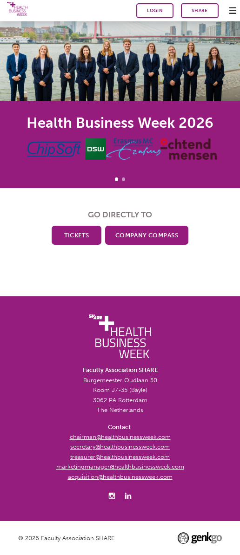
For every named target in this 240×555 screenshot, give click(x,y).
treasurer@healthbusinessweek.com (120, 456)
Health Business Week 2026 (117, 179)
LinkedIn (128, 496)
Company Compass (146, 235)
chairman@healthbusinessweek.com (120, 436)
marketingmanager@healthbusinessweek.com (120, 466)
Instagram (112, 496)
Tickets (76, 235)
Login (155, 10)
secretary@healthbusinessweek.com (120, 446)
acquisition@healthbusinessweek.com (120, 476)
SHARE (200, 10)
